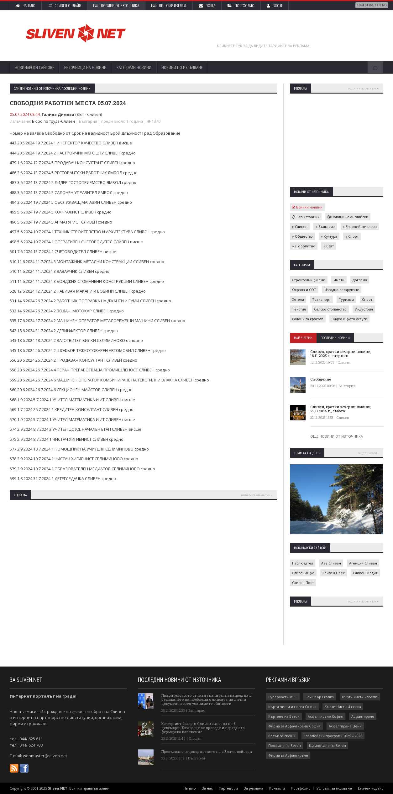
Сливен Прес (333, 572)
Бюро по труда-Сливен (53, 121)
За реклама (254, 788)
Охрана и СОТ (304, 289)
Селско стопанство (330, 309)
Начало (25, 5)
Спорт (367, 299)
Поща (207, 5)
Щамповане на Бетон (327, 745)
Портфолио (241, 5)
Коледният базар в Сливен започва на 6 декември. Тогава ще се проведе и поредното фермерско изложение (202, 727)
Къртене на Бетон (284, 716)
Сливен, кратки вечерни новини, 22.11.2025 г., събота (340, 408)
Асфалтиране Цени (344, 726)
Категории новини (134, 67)
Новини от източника (116, 5)
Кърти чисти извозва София (292, 706)
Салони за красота (307, 318)
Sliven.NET (57, 788)
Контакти (277, 788)
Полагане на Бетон (284, 745)
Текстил (299, 309)
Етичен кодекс (370, 788)
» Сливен (299, 226)
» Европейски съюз (359, 226)
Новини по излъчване (182, 67)
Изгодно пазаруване (341, 289)
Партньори (228, 788)
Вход (274, 5)
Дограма (360, 280)
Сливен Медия (365, 572)
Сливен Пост (303, 582)
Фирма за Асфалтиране (288, 755)
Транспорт (321, 299)
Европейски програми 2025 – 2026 (333, 735)
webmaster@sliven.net (45, 756)
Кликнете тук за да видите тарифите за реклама (263, 45)
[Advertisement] (263, 32)
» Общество (302, 236)
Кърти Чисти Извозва (342, 706)
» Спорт (352, 236)
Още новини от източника (336, 436)
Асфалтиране (362, 716)
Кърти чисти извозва (359, 696)
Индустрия (364, 309)
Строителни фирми (308, 280)
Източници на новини (85, 67)
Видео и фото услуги (349, 318)
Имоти (338, 280)
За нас (207, 788)
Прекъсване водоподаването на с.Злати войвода (206, 751)
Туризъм (346, 299)
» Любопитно (303, 246)
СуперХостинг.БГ (282, 696)
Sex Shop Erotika (319, 696)
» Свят (328, 246)
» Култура (329, 236)
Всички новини (307, 207)
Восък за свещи (282, 735)
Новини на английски (348, 216)
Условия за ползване (334, 788)
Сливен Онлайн (64, 5)
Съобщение (320, 379)
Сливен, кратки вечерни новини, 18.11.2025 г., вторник (340, 353)
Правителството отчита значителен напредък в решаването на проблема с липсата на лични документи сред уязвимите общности (206, 699)
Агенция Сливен (363, 563)
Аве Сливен (331, 563)
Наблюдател (302, 563)
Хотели (298, 299)
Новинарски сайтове (34, 67)
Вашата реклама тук (256, 495)
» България (325, 226)
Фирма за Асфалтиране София (294, 726)
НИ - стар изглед (168, 5)
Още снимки (368, 453)
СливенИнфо (303, 572)
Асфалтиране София (325, 716)
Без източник (305, 216)
